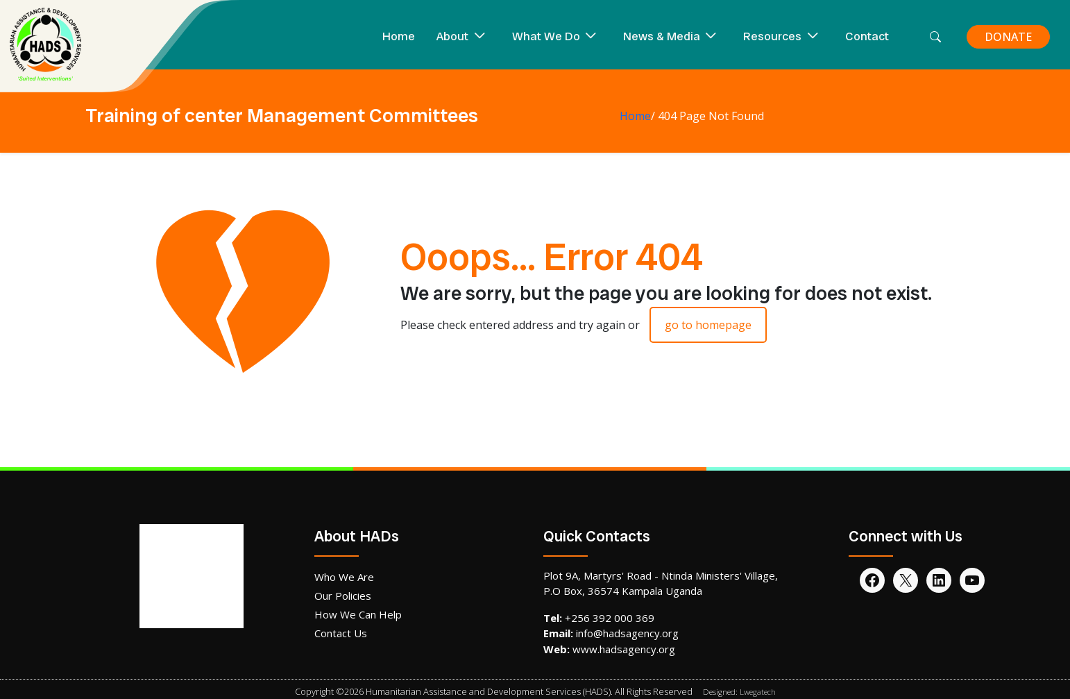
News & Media (661, 36)
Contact (867, 36)
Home (398, 36)
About (452, 36)
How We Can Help (358, 614)
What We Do (546, 36)
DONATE (1008, 36)
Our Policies (342, 596)
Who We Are (344, 577)
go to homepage (708, 324)
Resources (772, 36)
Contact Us (340, 633)
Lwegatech (758, 692)
